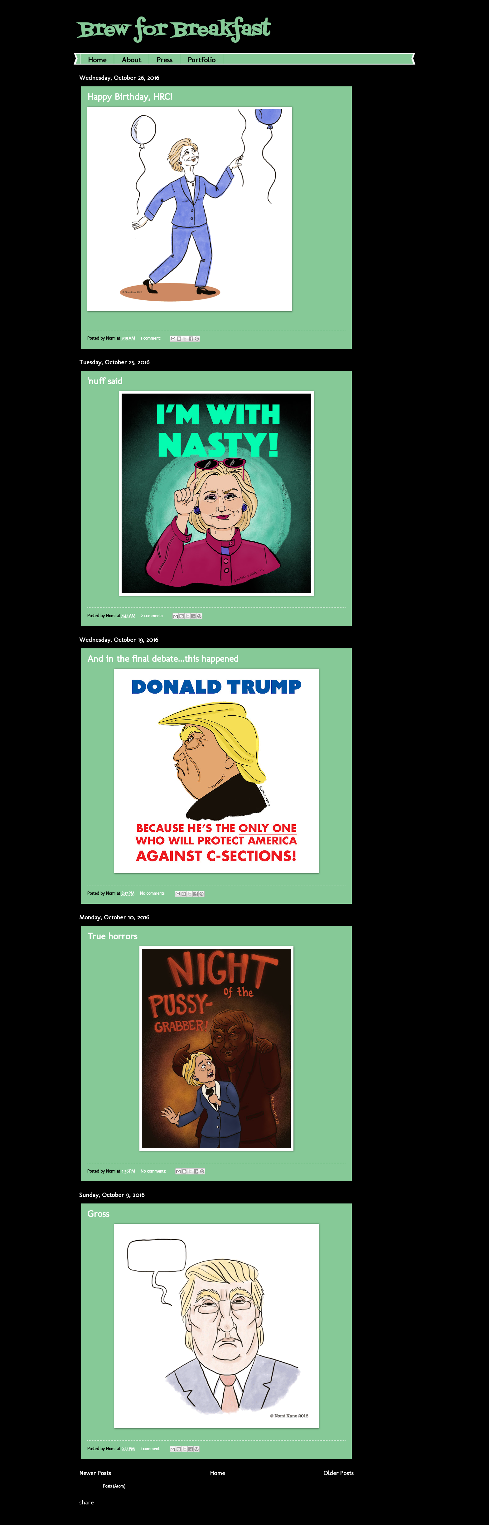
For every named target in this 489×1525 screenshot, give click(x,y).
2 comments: (152, 615)
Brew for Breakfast (174, 30)
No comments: (153, 893)
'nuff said (105, 381)
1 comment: (151, 338)
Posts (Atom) (114, 1486)
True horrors (112, 936)
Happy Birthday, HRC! (129, 96)
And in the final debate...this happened (163, 658)
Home (97, 59)
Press (164, 59)
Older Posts (338, 1473)
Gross (98, 1213)
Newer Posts (95, 1473)
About (131, 59)
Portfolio (201, 59)
